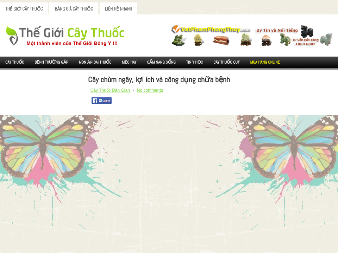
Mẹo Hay (129, 62)
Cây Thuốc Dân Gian (110, 90)
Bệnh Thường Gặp (51, 62)
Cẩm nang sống (161, 62)
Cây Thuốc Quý (226, 62)
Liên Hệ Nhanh (118, 9)
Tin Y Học (194, 62)
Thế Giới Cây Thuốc (24, 9)
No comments (150, 90)
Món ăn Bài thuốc (95, 62)
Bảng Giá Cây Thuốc (74, 9)
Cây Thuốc (14, 62)
